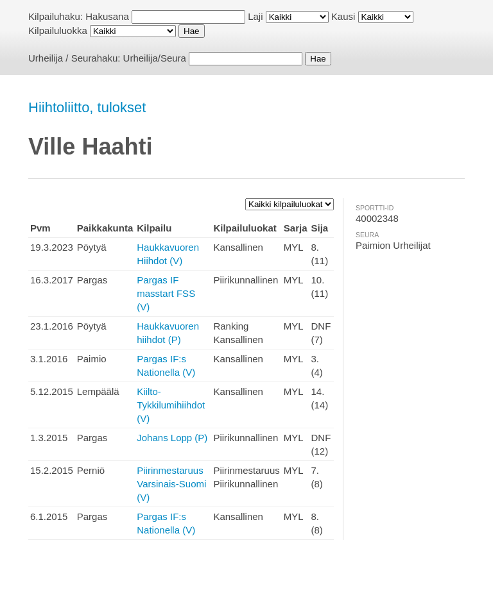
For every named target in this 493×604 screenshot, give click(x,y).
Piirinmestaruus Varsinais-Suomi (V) (171, 484)
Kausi (343, 16)
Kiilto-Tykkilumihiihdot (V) (171, 405)
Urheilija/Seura (154, 58)
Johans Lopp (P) (172, 437)
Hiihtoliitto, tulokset (87, 107)
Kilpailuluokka (57, 30)
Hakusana (107, 16)
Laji (255, 16)
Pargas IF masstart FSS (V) (166, 293)
